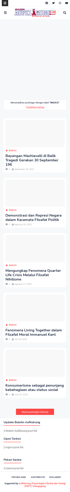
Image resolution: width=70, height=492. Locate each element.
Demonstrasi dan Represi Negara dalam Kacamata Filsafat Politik (33, 217)
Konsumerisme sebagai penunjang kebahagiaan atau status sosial (34, 387)
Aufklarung (24, 483)
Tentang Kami (18, 477)
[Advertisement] (35, 59)
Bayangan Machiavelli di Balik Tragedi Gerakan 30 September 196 (31, 160)
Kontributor (38, 477)
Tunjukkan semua (35, 107)
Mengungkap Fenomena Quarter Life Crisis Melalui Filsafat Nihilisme (33, 275)
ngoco (13, 150)
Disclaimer (55, 477)
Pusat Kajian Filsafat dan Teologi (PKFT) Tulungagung (45, 484)
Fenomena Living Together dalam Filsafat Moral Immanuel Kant (33, 332)
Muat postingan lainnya (35, 412)
